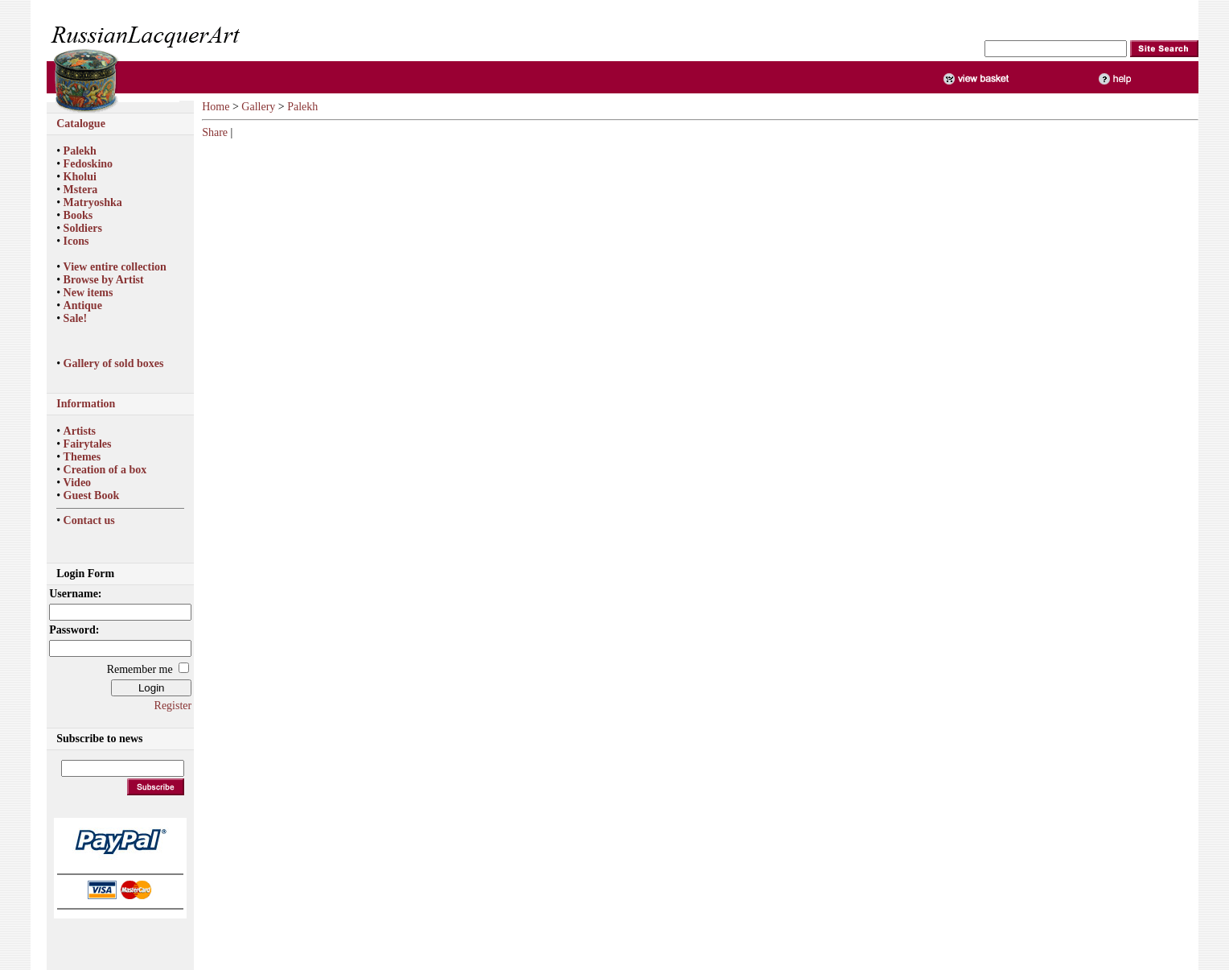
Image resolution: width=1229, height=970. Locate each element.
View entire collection (115, 267)
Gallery (258, 107)
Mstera (81, 190)
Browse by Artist (104, 280)
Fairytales (88, 444)
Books (78, 215)
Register (173, 706)
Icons (76, 241)
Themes (82, 457)
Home (215, 107)
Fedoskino (88, 164)
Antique (83, 305)
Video (77, 483)
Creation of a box (105, 470)
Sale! (76, 318)
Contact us (89, 520)
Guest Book (92, 495)
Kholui (80, 177)
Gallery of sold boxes (114, 363)
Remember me (140, 669)
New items (88, 293)
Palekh (80, 151)
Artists (80, 431)
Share (215, 132)
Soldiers (83, 228)
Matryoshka (93, 202)
